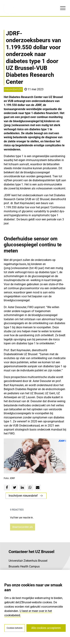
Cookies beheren (15, 628)
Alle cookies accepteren (46, 628)
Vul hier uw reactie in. (22, 517)
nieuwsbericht (13, 89)
